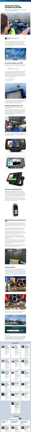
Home (14, 3)
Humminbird (20, 134)
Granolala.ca (23, 336)
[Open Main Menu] (1, 1)
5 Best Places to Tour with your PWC (12, 72)
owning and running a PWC (15, 190)
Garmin (17, 134)
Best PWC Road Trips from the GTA (13, 68)
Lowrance (23, 134)
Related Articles (9, 67)
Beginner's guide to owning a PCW (10, 78)
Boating (16, 3)
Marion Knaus (9, 37)
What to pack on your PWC (9, 80)
